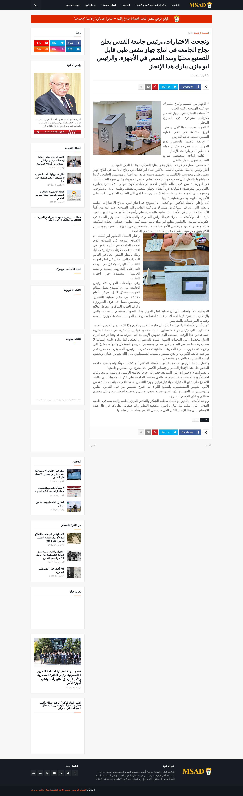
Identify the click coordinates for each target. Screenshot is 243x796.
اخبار (189, 33)
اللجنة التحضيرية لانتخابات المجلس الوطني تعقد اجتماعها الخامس (50, 195)
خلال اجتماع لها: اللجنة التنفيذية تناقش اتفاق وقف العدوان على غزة (49, 178)
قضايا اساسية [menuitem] (109, 5)
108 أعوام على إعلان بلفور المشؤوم (51, 570)
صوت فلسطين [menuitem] (73, 5)
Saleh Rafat (76, 400)
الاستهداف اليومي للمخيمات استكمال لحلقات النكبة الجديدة (49, 489)
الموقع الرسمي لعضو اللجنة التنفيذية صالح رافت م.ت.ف (58, 789)
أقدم (93, 445)
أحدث (208, 445)
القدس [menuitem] (126, 5)
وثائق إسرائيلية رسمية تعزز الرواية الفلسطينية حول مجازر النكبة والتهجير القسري (49, 555)
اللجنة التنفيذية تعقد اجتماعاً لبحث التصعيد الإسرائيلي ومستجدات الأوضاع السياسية (50, 160)
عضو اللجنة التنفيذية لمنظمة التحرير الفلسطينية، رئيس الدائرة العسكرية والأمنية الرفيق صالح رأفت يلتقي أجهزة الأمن (59, 677)
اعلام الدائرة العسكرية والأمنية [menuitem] (151, 5)
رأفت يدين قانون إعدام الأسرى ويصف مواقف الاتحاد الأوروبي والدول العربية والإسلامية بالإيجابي (37, 400)
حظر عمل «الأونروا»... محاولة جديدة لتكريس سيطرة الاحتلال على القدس (49, 474)
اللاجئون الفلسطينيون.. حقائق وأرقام (50, 504)
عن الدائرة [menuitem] (90, 5)
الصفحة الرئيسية (201, 33)
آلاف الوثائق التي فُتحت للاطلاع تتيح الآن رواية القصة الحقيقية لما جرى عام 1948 (49, 538)
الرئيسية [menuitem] (175, 5)
